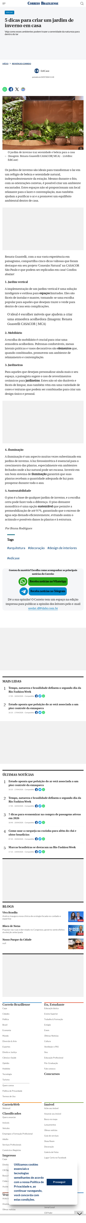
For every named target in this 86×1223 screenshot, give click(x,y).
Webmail (6, 1108)
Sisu (46, 1052)
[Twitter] (17, 90)
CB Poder (48, 1213)
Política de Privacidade (12, 1091)
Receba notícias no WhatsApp (48, 581)
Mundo (5, 1036)
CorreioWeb (11, 1104)
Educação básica (51, 1008)
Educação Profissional (53, 1057)
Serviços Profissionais (11, 1144)
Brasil (4, 1025)
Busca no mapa (50, 1119)
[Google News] (23, 90)
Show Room (49, 1141)
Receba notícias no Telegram (47, 591)
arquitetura (17, 548)
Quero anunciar (9, 1117)
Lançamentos (50, 1125)
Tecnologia (7, 1074)
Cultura (47, 1041)
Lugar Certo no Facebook (55, 1157)
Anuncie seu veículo (11, 1204)
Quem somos (8, 1085)
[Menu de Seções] (4, 3)
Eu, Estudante (54, 1004)
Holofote (6, 1068)
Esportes (6, 1046)
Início (5, 63)
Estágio (47, 1025)
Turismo (5, 1079)
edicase (14, 558)
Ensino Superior (51, 1014)
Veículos (6, 1128)
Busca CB (6, 1175)
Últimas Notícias (51, 1036)
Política (5, 1019)
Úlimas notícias (50, 1130)
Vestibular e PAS (51, 1046)
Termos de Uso (8, 1096)
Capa (4, 1008)
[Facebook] (11, 90)
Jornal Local (49, 1207)
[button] (36, 1200)
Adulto (5, 1139)
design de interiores (63, 548)
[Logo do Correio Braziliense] (43, 3)
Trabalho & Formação (53, 1019)
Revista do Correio (21, 63)
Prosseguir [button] (59, 1182)
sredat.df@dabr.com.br (43, 608)
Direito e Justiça (9, 1052)
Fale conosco (49, 1068)
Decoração (49, 1146)
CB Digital (6, 1170)
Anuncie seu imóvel (52, 1114)
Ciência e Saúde (9, 1057)
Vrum (6, 1194)
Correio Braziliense (16, 1004)
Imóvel (49, 1104)
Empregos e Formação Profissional (17, 1133)
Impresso (9, 1155)
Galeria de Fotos (51, 1152)
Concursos (52, 1074)
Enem (46, 1030)
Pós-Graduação (51, 1063)
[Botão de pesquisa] (82, 3)
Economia (6, 1030)
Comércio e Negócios (11, 1150)
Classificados (11, 1113)
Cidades (5, 1014)
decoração (37, 548)
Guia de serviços (51, 1135)
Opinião (5, 1063)
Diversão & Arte (9, 1041)
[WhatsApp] (4, 90)
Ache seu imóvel (51, 1108)
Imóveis (5, 1123)
